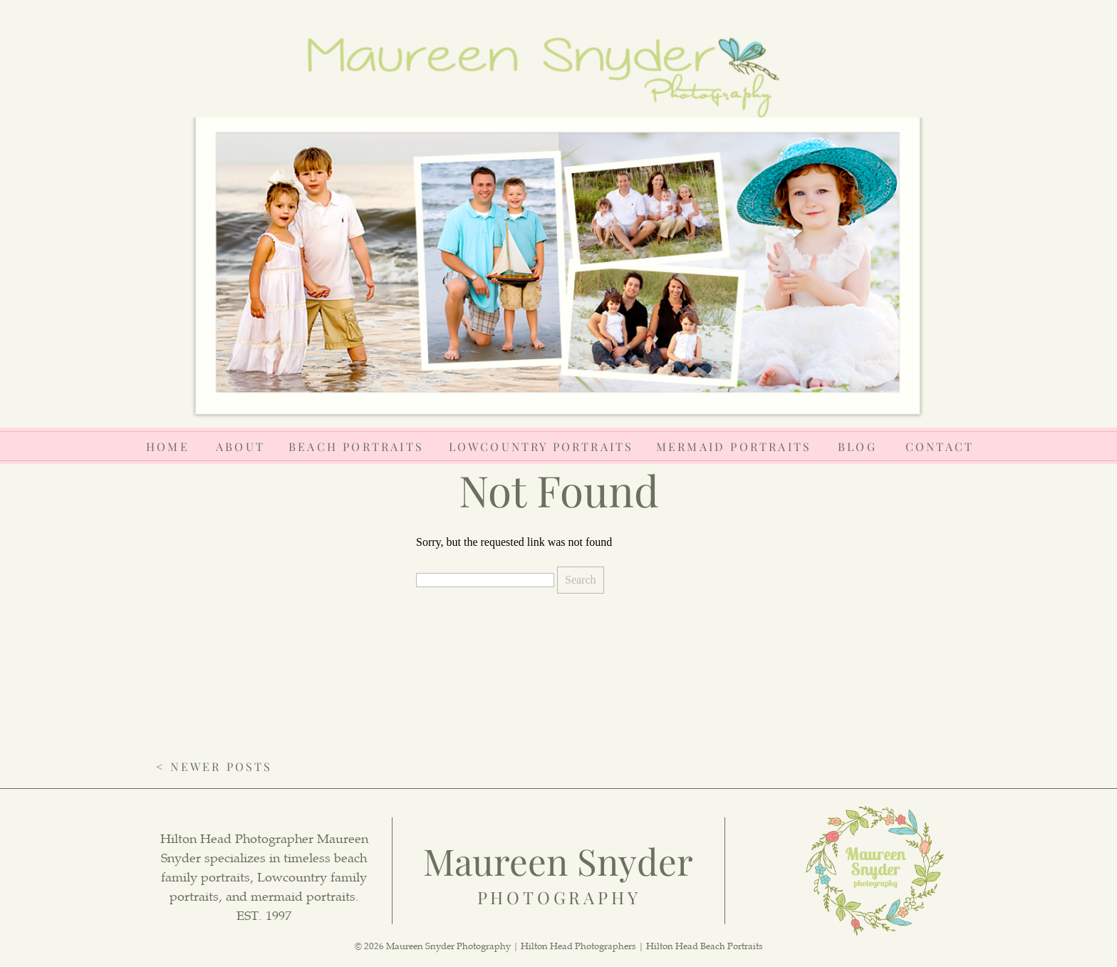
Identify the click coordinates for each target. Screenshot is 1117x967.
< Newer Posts (214, 766)
